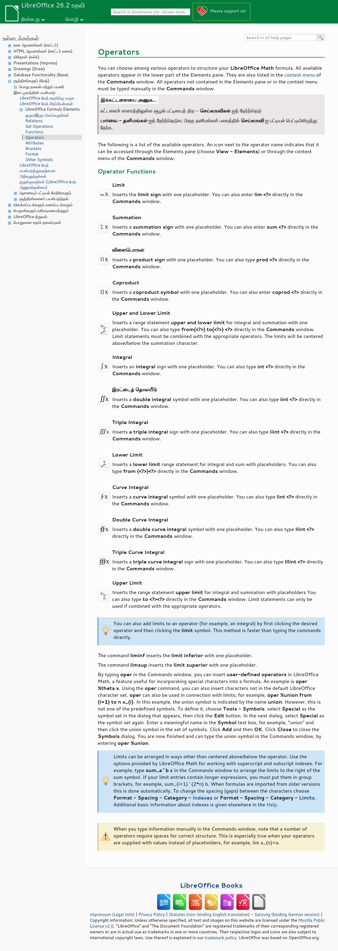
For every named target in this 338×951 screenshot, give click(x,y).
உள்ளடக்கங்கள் (21, 38)
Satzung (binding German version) (287, 914)
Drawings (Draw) (29, 69)
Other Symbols (39, 159)
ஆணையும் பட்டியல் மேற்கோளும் (45, 193)
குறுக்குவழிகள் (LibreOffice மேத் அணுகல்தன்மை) (48, 184)
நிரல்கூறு (30, 18)
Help (271, 804)
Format (32, 154)
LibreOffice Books (211, 885)
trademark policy (220, 937)
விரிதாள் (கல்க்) (26, 57)
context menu (299, 74)
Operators (34, 137)
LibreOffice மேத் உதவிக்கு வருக (47, 98)
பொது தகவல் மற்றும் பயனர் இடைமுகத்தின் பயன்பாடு (39, 90)
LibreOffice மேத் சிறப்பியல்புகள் (46, 103)
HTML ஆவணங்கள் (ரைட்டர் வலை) (42, 51)
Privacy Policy (151, 914)
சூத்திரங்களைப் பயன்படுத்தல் (43, 198)
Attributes (34, 143)
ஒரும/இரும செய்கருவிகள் (47, 115)
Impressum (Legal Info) (112, 914)
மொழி (71, 18)
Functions (34, 132)
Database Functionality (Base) (40, 75)
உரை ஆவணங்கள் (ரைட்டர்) (35, 45)
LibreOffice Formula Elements (52, 109)
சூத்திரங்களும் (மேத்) (31, 80)
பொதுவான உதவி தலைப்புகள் (37, 222)
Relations (34, 121)
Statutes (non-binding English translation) (209, 914)
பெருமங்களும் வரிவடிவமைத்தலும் (41, 210)
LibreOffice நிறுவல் (30, 216)
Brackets (33, 148)
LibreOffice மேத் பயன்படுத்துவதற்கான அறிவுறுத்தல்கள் (37, 170)
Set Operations (39, 126)
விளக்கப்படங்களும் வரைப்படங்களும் (43, 205)
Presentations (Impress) (35, 63)
